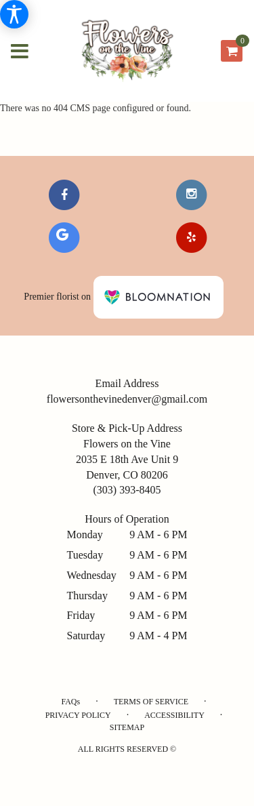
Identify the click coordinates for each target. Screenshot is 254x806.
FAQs (70, 701)
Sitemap (127, 727)
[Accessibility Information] (14, 14)
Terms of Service (151, 701)
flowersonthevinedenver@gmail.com (127, 399)
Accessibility (174, 715)
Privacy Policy (78, 715)
